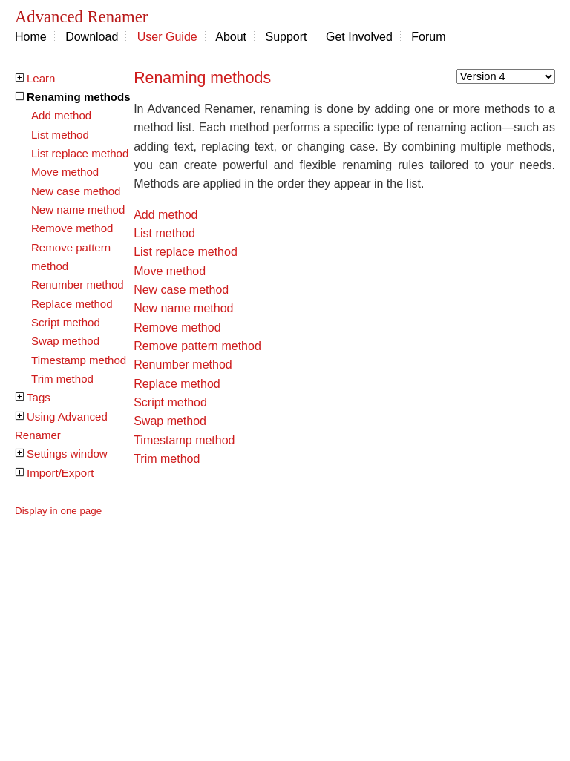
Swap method (65, 341)
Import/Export (60, 473)
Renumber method (77, 284)
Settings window (67, 453)
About (230, 36)
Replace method (72, 303)
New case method (75, 191)
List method (60, 134)
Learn (41, 78)
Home (31, 36)
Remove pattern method (197, 346)
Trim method (62, 378)
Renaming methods (79, 96)
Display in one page (58, 510)
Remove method (72, 228)
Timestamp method (78, 360)
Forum (428, 36)
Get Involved (359, 36)
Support (286, 36)
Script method (65, 322)
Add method (61, 115)
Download (91, 36)
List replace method (79, 153)
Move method (65, 171)
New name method (78, 209)
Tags (38, 397)
